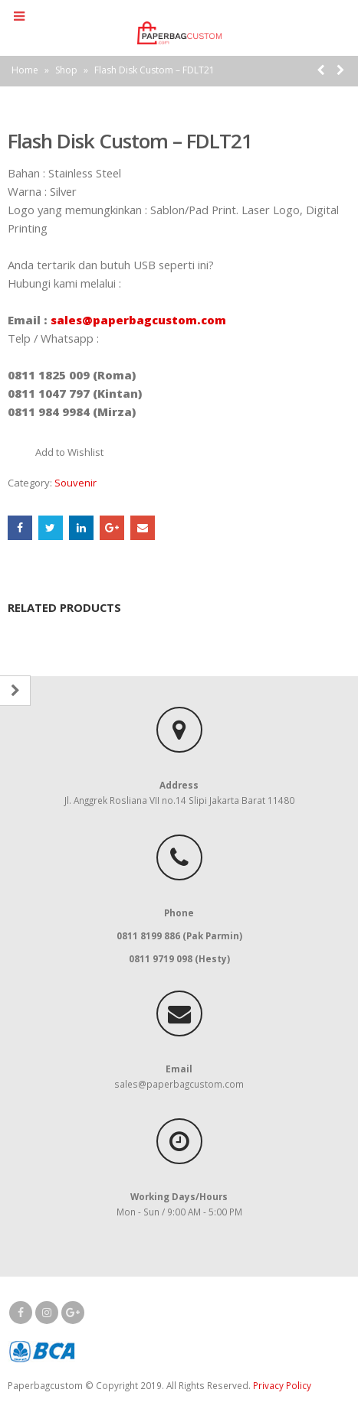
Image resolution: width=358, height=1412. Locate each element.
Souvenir (75, 483)
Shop (66, 69)
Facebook (20, 528)
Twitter (50, 528)
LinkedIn (81, 528)
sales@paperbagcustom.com (138, 319)
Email (142, 528)
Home (24, 69)
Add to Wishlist (69, 452)
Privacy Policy (282, 1385)
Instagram (46, 1312)
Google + (112, 528)
